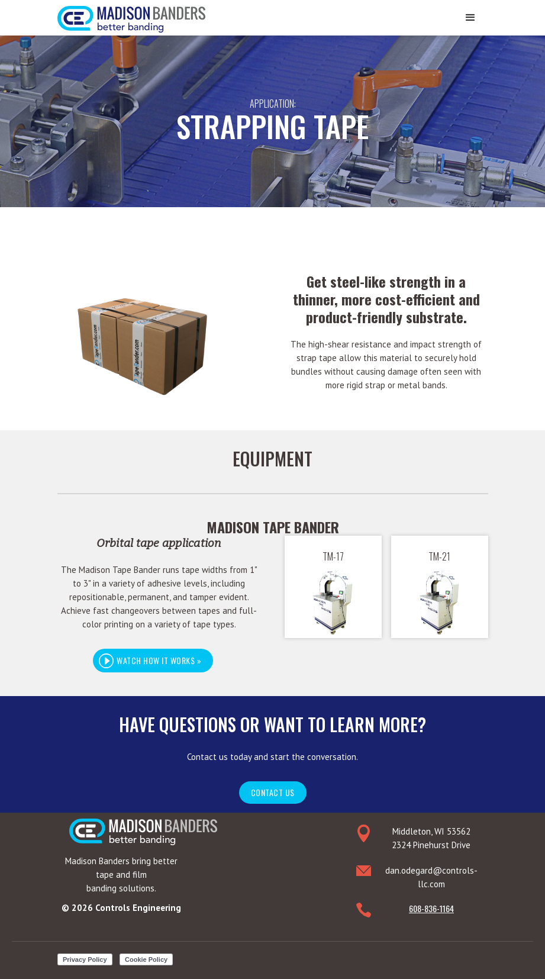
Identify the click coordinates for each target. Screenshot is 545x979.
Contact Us (273, 792)
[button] (470, 18)
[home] (131, 16)
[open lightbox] (159, 660)
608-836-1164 (431, 908)
